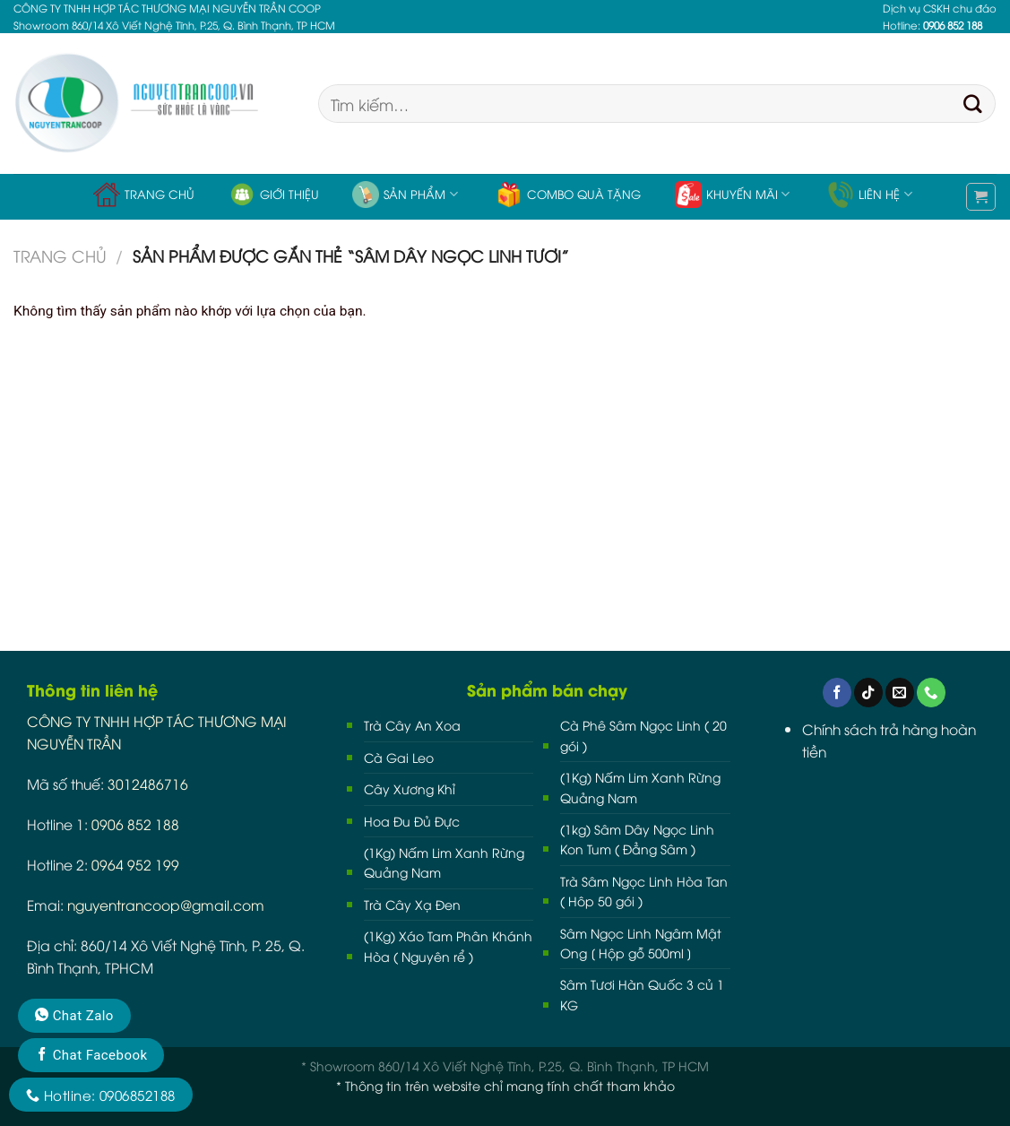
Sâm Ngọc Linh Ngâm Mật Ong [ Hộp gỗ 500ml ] (640, 942)
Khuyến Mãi (732, 194)
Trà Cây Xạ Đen (412, 904)
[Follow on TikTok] (868, 692)
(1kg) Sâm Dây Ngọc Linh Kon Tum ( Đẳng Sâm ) (637, 838)
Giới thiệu (274, 194)
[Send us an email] (899, 692)
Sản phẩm (404, 194)
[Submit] (973, 104)
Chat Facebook (91, 1055)
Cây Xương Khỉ (409, 788)
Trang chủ (143, 194)
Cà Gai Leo (399, 757)
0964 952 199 (135, 863)
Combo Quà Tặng (568, 194)
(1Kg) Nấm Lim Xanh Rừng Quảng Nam (444, 862)
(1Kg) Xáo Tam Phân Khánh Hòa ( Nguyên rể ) (448, 945)
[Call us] (931, 692)
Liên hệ (869, 194)
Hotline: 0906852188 (101, 1095)
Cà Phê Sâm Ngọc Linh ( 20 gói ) (643, 734)
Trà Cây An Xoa (412, 724)
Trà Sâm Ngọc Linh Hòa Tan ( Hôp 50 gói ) (644, 890)
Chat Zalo (74, 1016)
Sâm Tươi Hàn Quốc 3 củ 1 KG (642, 993)
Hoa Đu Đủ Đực (412, 820)
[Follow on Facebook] (837, 692)
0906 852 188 (135, 823)
